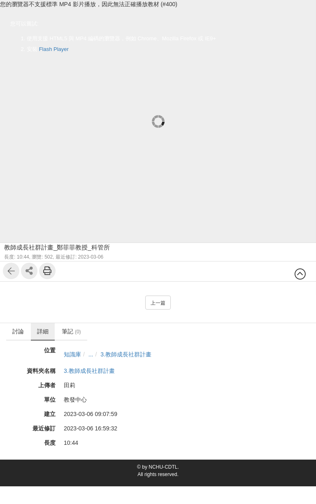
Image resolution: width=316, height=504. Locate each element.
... (90, 354)
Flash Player (54, 49)
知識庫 (72, 354)
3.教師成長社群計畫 (125, 354)
